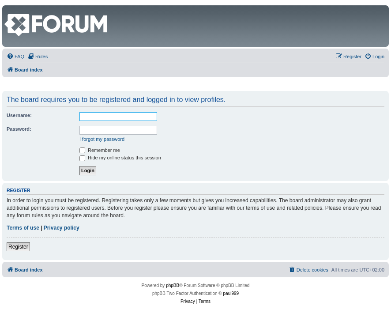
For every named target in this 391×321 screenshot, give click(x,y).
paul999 (231, 293)
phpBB (172, 285)
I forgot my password (101, 139)
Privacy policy (61, 228)
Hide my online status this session (120, 157)
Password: (19, 129)
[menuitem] (15, 56)
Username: (19, 115)
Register (18, 247)
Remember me (99, 150)
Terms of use (23, 228)
